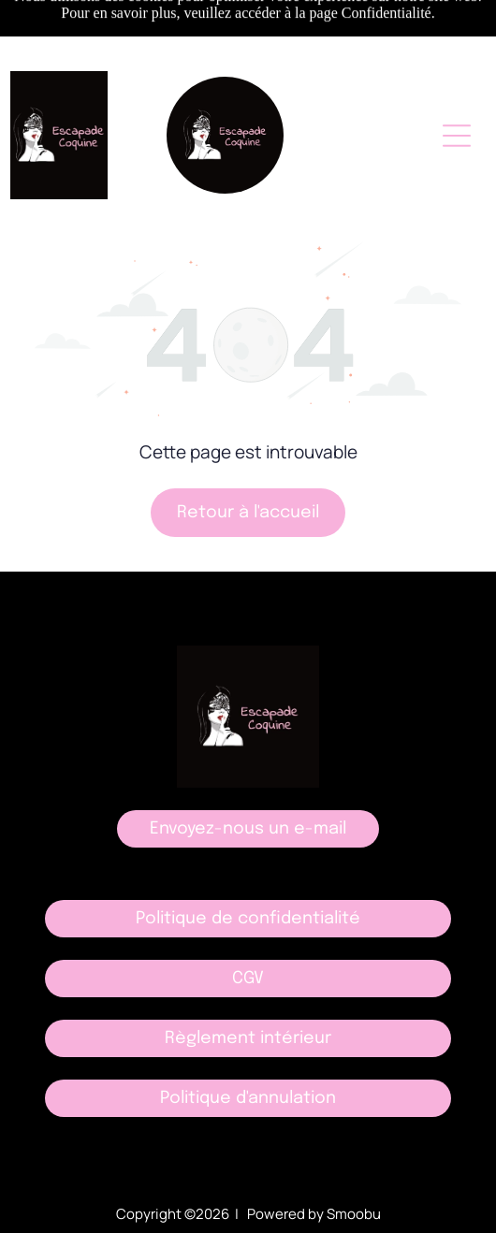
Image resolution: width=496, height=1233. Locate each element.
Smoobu (354, 1214)
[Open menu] (457, 136)
